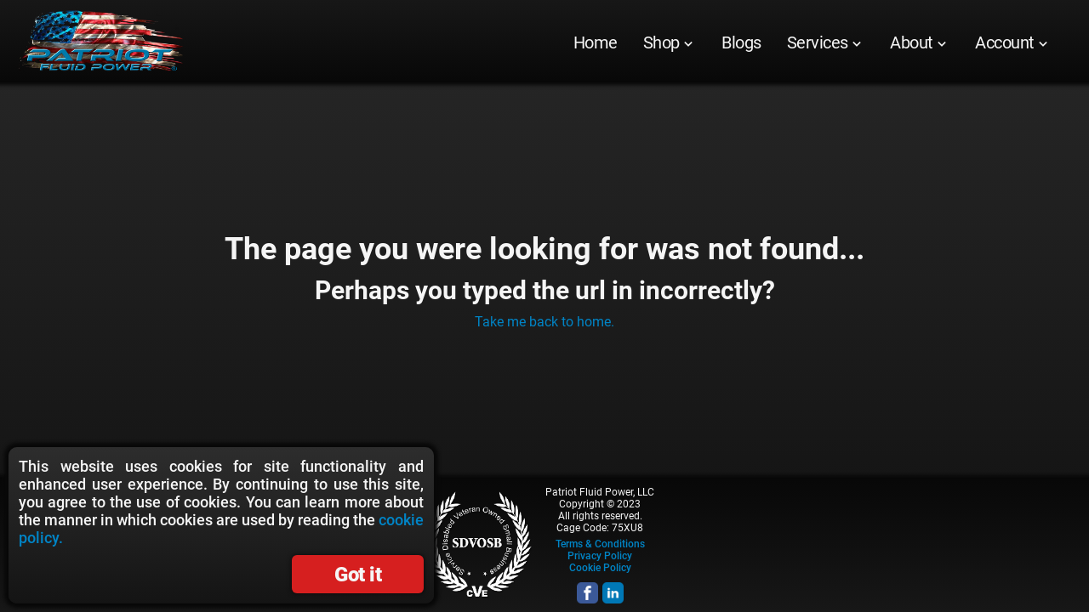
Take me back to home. (544, 322)
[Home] (595, 42)
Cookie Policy (600, 568)
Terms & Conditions (600, 544)
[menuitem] (595, 42)
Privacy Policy (599, 556)
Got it (357, 574)
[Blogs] (741, 42)
